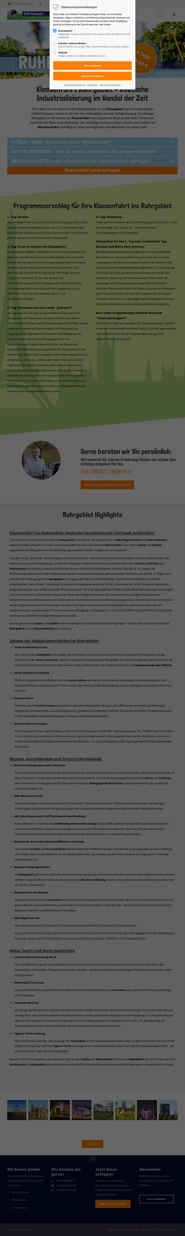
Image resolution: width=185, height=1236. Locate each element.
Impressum (92, 85)
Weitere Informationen (110, 85)
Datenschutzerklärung (74, 85)
